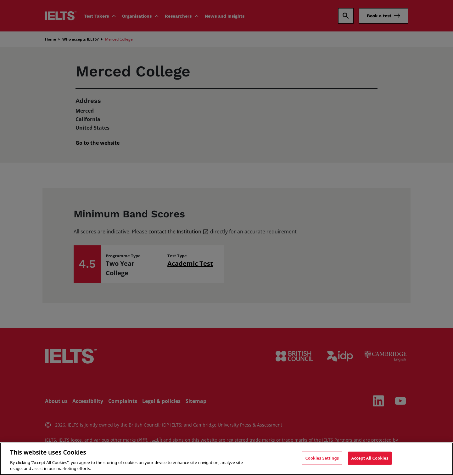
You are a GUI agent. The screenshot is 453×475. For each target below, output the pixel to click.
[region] (226, 458)
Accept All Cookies (370, 458)
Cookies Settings (322, 458)
